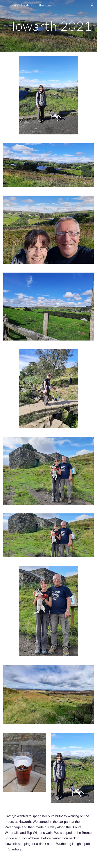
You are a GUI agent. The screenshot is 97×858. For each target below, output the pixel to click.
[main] (48, 26)
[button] (4, 5)
